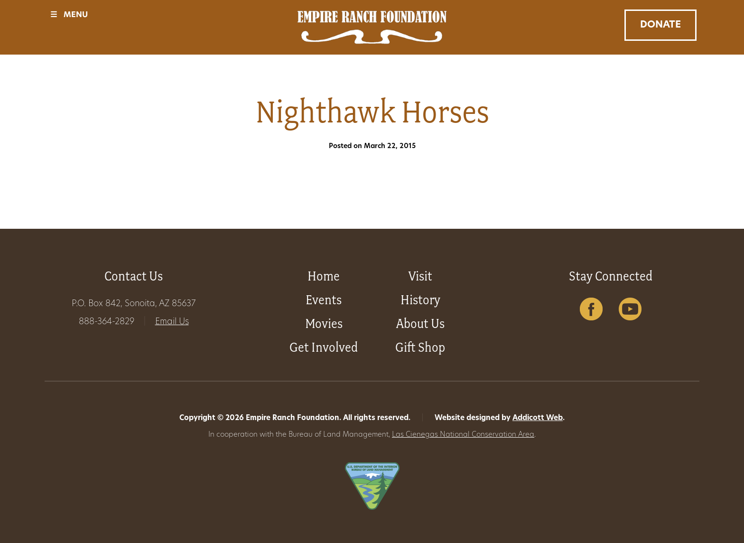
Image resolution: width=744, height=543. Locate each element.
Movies (324, 323)
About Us (420, 323)
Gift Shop (420, 347)
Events (324, 300)
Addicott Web (537, 418)
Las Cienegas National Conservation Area (463, 435)
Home (323, 276)
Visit (420, 276)
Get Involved (323, 347)
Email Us (172, 322)
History (420, 300)
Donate (660, 25)
